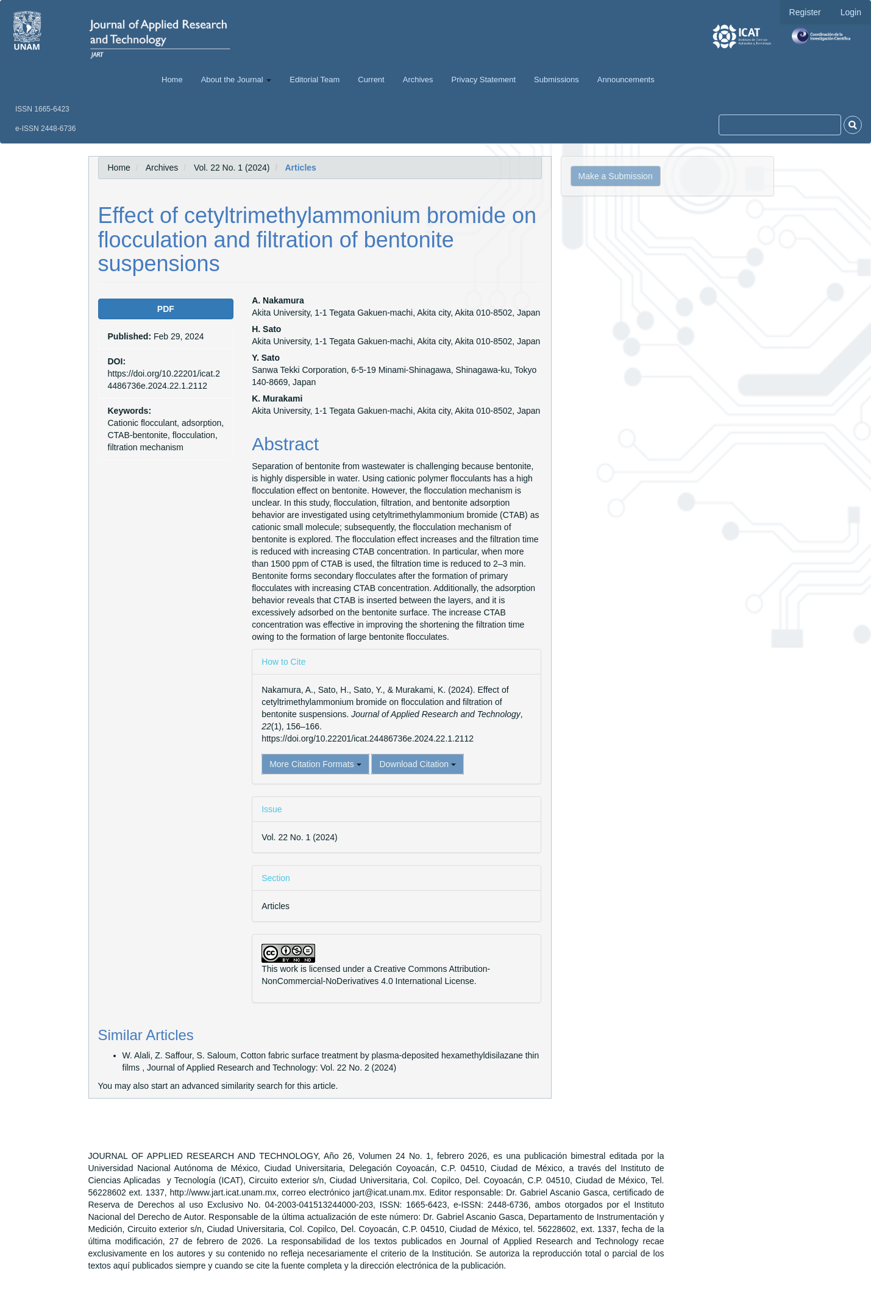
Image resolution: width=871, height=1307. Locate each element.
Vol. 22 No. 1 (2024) (232, 167)
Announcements (626, 79)
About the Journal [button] (236, 79)
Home (172, 79)
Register (805, 12)
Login (851, 12)
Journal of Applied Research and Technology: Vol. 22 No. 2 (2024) (271, 1067)
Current (371, 79)
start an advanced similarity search (217, 1086)
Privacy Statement (484, 79)
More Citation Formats (315, 764)
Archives (418, 79)
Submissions (556, 79)
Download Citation (417, 764)
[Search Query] (780, 125)
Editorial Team (315, 79)
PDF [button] (165, 309)
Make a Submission (615, 176)
